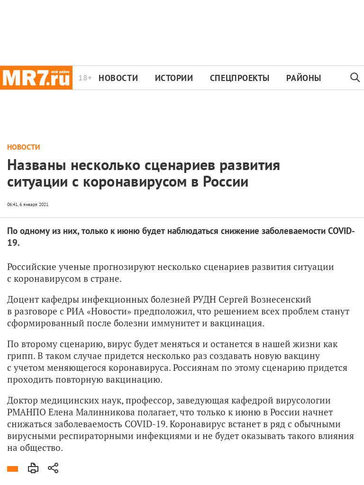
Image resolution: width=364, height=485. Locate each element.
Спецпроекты (240, 77)
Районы (303, 77)
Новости (118, 77)
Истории (174, 77)
